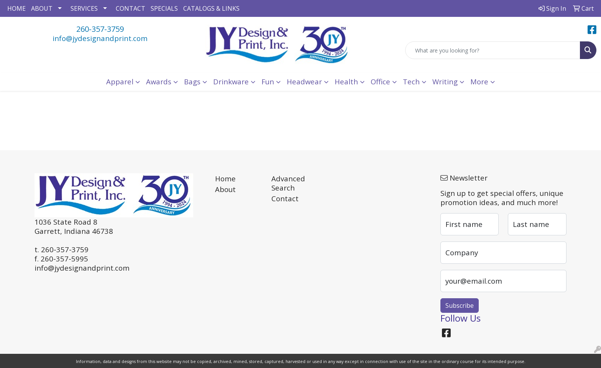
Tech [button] (411, 81)
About (225, 189)
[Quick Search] (492, 50)
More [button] (479, 81)
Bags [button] (192, 81)
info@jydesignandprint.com (100, 38)
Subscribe (459, 305)
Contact (285, 198)
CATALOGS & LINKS (211, 8)
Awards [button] (158, 81)
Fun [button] (267, 81)
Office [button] (380, 81)
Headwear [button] (304, 81)
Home (225, 178)
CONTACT (130, 8)
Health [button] (346, 81)
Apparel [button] (119, 81)
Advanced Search (288, 183)
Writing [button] (445, 81)
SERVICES (84, 8)
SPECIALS (164, 8)
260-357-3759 (100, 29)
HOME (16, 8)
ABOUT (42, 8)
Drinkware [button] (231, 81)
